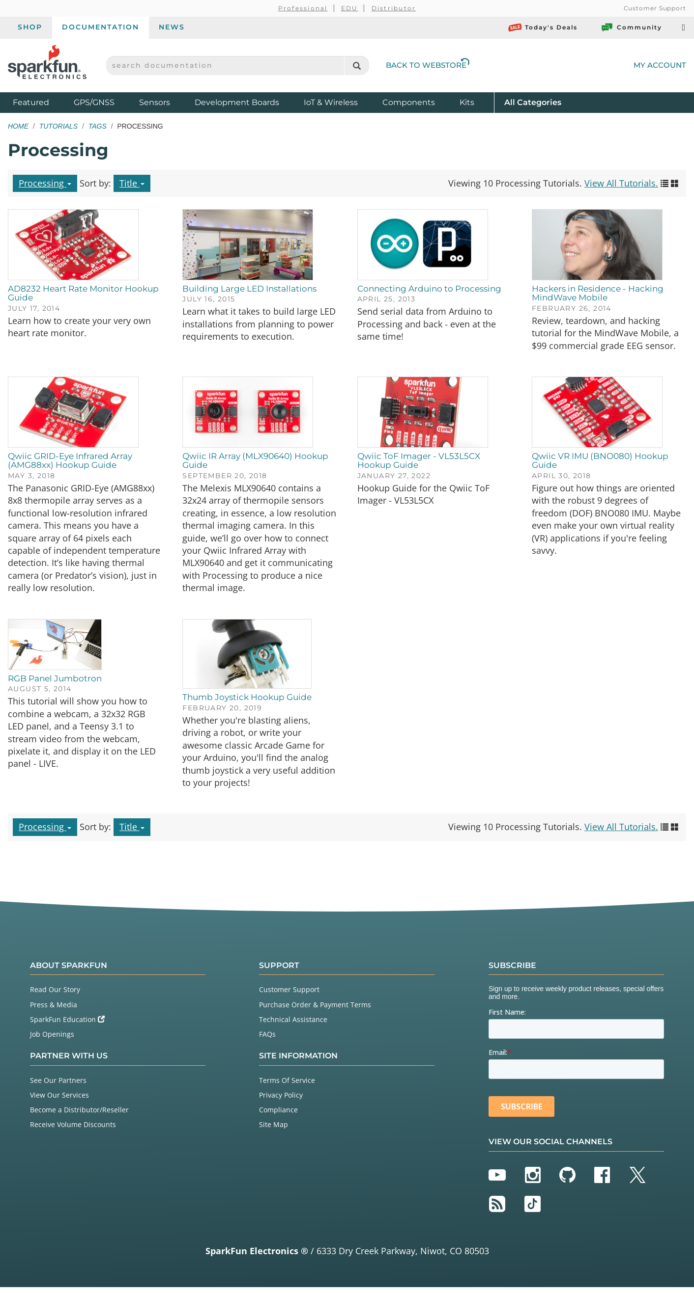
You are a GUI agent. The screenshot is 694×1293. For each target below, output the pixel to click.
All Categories (532, 102)
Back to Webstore (427, 65)
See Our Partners (58, 1085)
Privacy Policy (281, 1100)
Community (631, 27)
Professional (303, 8)
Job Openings (52, 1040)
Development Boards (237, 102)
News (172, 27)
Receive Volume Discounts (73, 1130)
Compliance (278, 1115)
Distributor (394, 8)
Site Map (273, 1130)
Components (408, 102)
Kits (467, 102)
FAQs (267, 1040)
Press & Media (53, 1010)
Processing (45, 183)
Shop (30, 27)
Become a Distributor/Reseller (79, 1115)
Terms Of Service (287, 1085)
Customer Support (655, 8)
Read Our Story (55, 995)
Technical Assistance (293, 1024)
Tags (97, 126)
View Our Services (59, 1100)
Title (132, 183)
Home (18, 126)
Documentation (100, 27)
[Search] (356, 65)
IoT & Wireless (331, 102)
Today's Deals (543, 27)
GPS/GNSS (94, 102)
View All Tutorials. (621, 183)
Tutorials (58, 126)
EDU (349, 8)
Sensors (154, 102)
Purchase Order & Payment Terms (315, 1010)
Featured (41, 102)
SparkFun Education (67, 1024)
